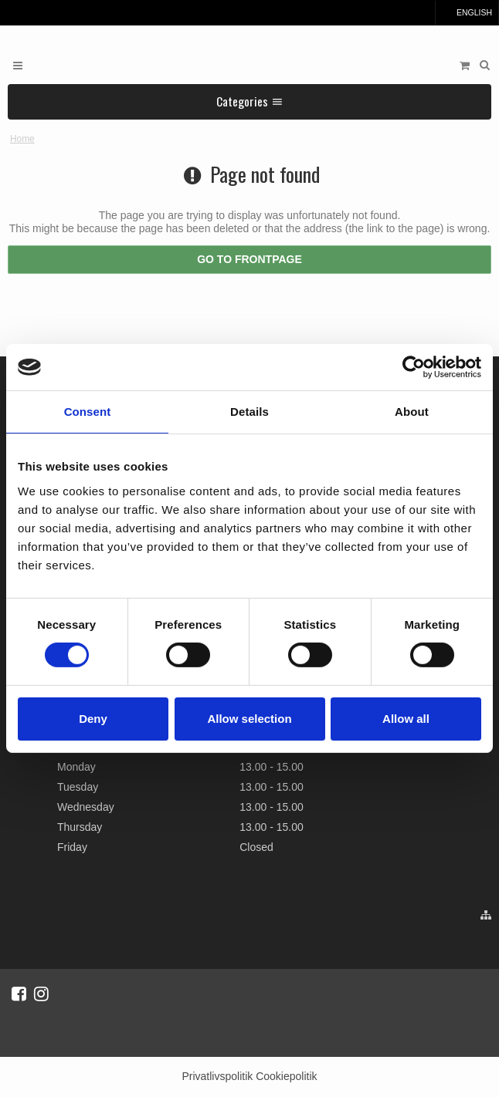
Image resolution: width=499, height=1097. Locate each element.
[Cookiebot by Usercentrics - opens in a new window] (413, 367)
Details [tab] (249, 411)
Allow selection (249, 718)
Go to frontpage (249, 259)
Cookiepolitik (286, 1076)
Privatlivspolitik (217, 1076)
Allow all (405, 718)
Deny (93, 718)
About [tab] (412, 411)
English (467, 12)
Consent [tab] (87, 411)
